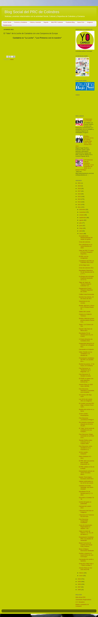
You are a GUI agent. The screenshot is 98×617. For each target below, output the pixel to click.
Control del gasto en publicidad (85, 502)
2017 (79, 191)
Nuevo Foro (80, 22)
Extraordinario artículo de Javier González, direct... (86, 472)
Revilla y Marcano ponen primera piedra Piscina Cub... (86, 320)
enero (81, 575)
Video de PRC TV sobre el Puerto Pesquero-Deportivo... (86, 252)
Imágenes (90, 22)
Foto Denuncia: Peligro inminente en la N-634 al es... (86, 436)
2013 (79, 202)
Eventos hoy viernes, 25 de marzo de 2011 (86, 297)
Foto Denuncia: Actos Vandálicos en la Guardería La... (85, 447)
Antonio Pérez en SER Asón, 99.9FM (86, 385)
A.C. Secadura (80, 602)
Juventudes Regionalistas (83, 599)
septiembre (83, 217)
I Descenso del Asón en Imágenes (86, 511)
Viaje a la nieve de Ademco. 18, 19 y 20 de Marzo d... (86, 532)
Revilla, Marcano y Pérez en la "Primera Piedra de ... (86, 307)
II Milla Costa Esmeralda (86, 294)
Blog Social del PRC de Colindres (32, 12)
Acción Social (7, 22)
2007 (79, 587)
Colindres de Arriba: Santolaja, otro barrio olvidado (86, 487)
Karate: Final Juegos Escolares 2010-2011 (86, 477)
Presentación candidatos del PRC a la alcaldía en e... (86, 359)
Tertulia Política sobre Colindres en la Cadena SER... (85, 441)
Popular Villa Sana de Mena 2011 (85, 329)
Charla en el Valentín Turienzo (85, 315)
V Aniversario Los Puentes (88, 119)
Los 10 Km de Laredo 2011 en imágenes (85, 400)
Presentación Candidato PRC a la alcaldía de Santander (86, 538)
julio (80, 223)
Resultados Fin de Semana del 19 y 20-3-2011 (86, 334)
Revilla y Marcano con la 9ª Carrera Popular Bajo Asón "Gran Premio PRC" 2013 (84, 141)
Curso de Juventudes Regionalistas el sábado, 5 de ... (85, 526)
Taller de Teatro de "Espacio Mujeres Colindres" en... (85, 284)
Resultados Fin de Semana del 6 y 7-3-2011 (86, 493)
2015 (79, 196)
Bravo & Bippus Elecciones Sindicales (86, 549)
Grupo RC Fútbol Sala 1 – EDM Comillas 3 (86, 564)
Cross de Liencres (84, 242)
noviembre (82, 212)
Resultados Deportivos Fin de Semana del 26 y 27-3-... (86, 272)
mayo (81, 228)
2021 (79, 183)
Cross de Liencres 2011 (86, 268)
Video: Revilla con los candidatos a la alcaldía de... (85, 353)
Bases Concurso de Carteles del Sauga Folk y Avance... (85, 544)
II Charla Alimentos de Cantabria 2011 (85, 340)
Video (12, 59)
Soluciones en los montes (84, 302)
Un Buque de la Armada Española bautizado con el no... (86, 278)
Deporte (46, 22)
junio (81, 225)
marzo (81, 233)
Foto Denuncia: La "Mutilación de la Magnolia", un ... (85, 370)
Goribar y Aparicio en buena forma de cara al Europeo (86, 555)
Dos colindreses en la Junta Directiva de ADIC (85, 246)
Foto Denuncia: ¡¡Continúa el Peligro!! (86, 418)
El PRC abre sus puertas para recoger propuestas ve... (86, 462)
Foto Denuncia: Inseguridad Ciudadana (83, 520)
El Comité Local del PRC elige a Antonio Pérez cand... (86, 405)
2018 (79, 188)
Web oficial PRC (81, 597)
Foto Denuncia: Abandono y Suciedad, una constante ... (86, 390)
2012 (79, 204)
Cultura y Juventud (35, 22)
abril (80, 231)
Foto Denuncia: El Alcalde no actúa (85, 375)
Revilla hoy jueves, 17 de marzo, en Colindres (86, 364)
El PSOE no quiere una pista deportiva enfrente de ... (86, 380)
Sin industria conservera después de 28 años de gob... (86, 424)
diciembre (82, 209)
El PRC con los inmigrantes (83, 257)
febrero (81, 573)
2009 (79, 581)
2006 (79, 589)
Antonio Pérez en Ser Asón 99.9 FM (85, 568)
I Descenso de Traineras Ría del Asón (86, 515)
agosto (81, 220)
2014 (79, 199)
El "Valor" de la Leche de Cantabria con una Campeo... (86, 430)
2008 (79, 584)
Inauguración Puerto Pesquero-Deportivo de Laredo (86, 290)
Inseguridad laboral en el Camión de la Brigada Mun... (86, 345)
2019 (79, 186)
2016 (79, 194)
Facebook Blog (70, 22)
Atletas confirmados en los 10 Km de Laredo (86, 482)
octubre (81, 215)
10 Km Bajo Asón (84, 265)
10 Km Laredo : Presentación (84, 414)
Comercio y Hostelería (20, 22)
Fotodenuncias (7, 25)
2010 (79, 579)
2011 (79, 207)
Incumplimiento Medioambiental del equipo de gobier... (85, 237)
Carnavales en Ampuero (86, 349)
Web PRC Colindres (57, 22)
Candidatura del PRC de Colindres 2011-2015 (86, 261)
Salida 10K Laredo (84, 311)
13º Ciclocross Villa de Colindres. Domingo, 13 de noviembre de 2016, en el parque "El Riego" (85, 164)
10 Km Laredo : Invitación (83, 453)
